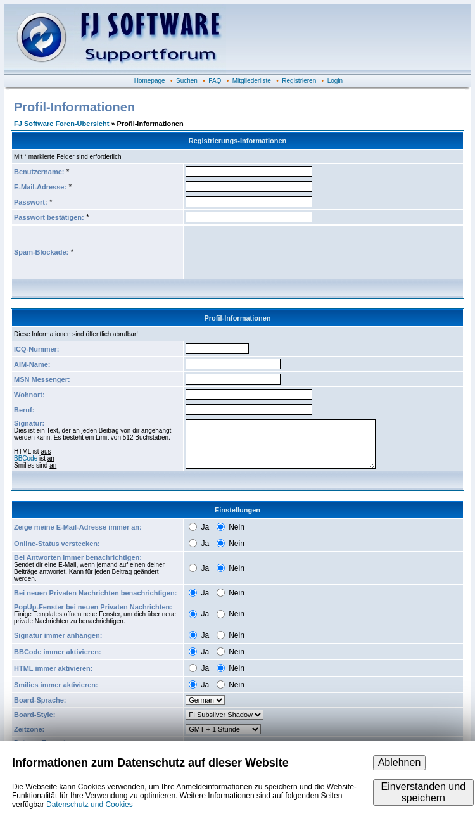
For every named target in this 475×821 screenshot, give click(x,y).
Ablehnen (399, 762)
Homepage (149, 80)
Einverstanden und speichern (423, 792)
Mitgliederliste (251, 80)
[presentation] (282, 252)
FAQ (214, 80)
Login (335, 80)
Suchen (187, 80)
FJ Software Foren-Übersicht (61, 123)
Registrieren (299, 80)
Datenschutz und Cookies (89, 804)
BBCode (25, 458)
